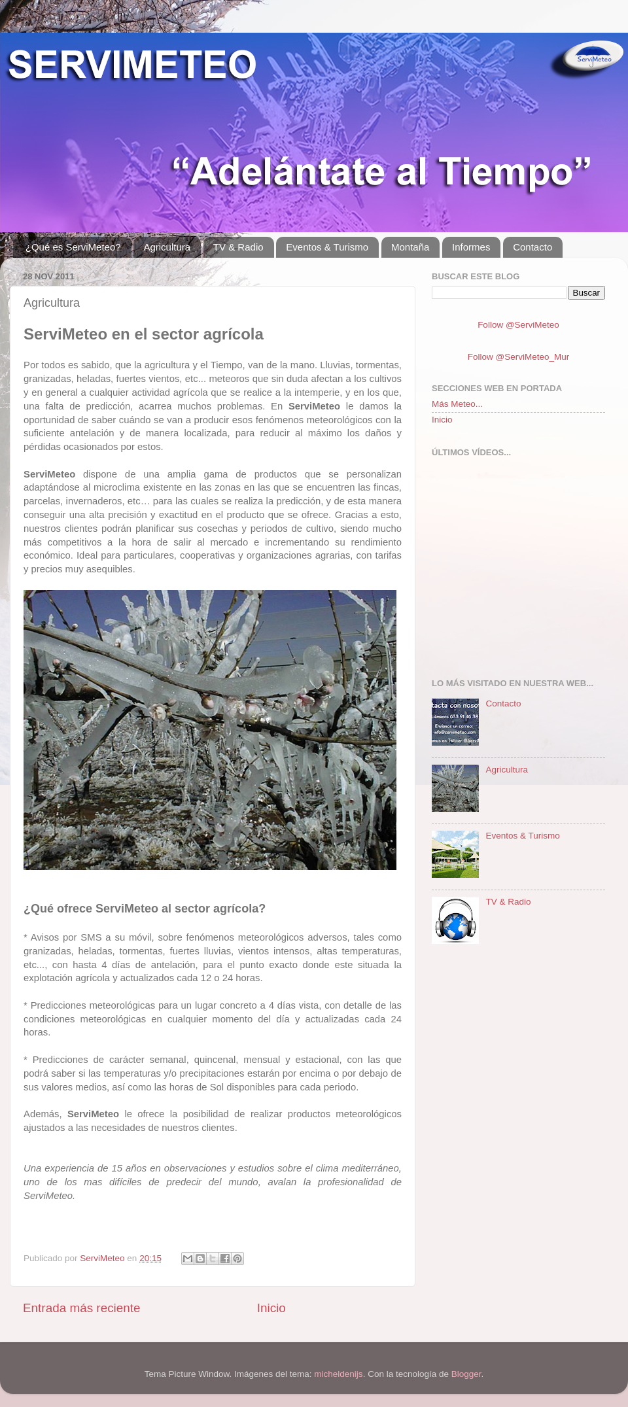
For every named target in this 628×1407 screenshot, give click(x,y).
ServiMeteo (103, 1258)
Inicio (271, 1308)
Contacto (532, 246)
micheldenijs (338, 1374)
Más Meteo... (457, 404)
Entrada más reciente (82, 1308)
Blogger (466, 1374)
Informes (471, 246)
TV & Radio (238, 246)
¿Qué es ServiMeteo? (73, 246)
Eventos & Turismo (327, 246)
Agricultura (166, 246)
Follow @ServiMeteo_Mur (519, 357)
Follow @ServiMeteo (518, 325)
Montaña (410, 246)
